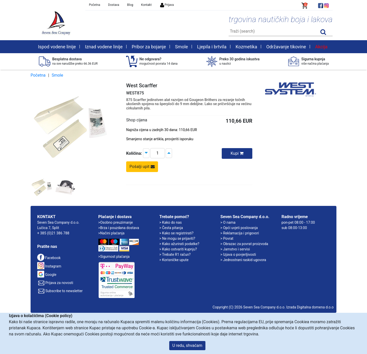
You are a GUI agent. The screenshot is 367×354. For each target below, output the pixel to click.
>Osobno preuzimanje (115, 222)
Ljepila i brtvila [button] (211, 46)
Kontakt (146, 5)
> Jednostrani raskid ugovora (243, 260)
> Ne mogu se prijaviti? (177, 238)
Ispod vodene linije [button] (57, 46)
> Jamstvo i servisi (235, 249)
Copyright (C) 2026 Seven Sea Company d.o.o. (249, 307)
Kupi (237, 153)
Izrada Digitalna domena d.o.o (310, 307)
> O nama (227, 222)
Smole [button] (181, 46)
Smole (57, 75)
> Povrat (226, 238)
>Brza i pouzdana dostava (118, 228)
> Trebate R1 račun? (175, 254)
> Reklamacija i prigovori (239, 233)
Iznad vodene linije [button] (104, 46)
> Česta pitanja (171, 228)
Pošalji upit (142, 166)
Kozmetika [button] (246, 46)
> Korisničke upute (173, 260)
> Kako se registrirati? (176, 233)
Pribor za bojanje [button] (149, 46)
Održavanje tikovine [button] (286, 46)
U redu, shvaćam (187, 345)
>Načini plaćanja (111, 233)
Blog (130, 5)
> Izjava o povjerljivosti (238, 254)
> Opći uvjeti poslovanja (239, 228)
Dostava (113, 5)
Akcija (321, 46)
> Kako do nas (170, 222)
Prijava (167, 5)
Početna (94, 5)
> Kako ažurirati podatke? (179, 244)
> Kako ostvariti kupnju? (178, 249)
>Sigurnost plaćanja (114, 256)
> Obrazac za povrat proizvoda (244, 244)
